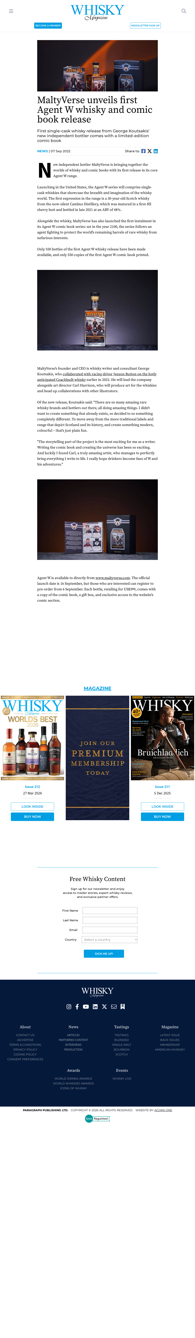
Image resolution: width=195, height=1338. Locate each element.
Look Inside (32, 806)
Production (73, 1049)
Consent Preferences (25, 1059)
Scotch (122, 1054)
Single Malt (121, 1045)
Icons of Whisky (73, 1088)
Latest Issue (170, 1035)
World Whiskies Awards (73, 1083)
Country (71, 939)
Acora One (163, 1110)
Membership (170, 1045)
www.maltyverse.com (112, 578)
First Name (70, 910)
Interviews (73, 1045)
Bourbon (121, 1049)
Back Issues (170, 1040)
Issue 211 (162, 787)
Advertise (25, 1040)
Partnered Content (73, 1040)
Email (73, 930)
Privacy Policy (25, 1049)
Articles (73, 1035)
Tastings (122, 1035)
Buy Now (32, 817)
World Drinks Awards (73, 1078)
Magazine (97, 688)
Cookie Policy (25, 1054)
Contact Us (25, 1035)
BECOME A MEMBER (48, 25)
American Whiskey (170, 1049)
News (43, 151)
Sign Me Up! (104, 954)
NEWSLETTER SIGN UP (145, 25)
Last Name (70, 920)
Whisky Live (122, 1078)
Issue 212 (32, 787)
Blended (121, 1040)
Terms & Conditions (25, 1045)
